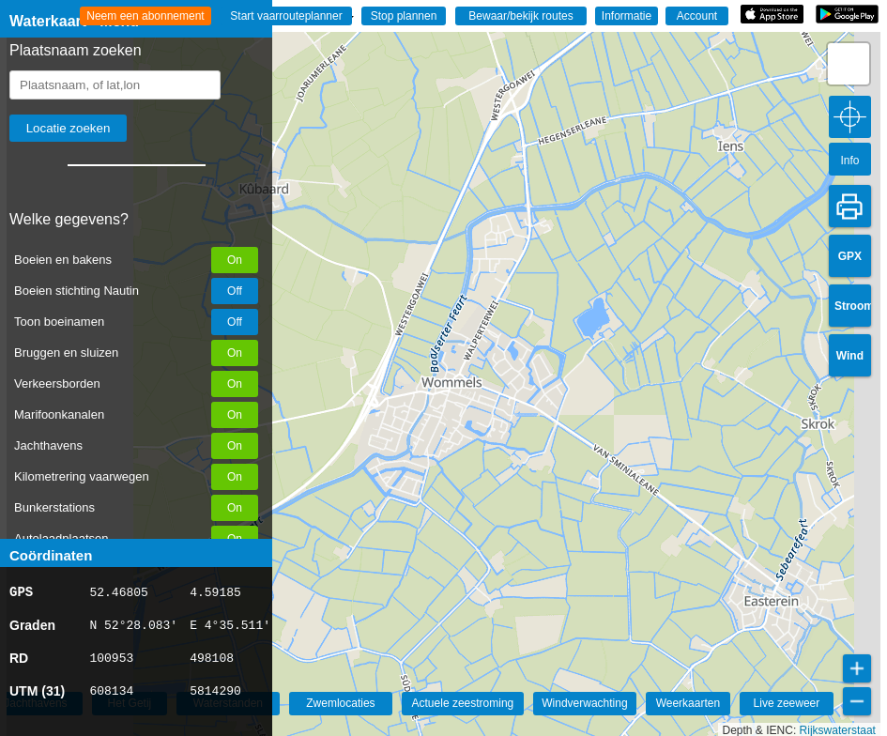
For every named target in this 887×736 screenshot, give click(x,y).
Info (849, 160)
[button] (848, 63)
